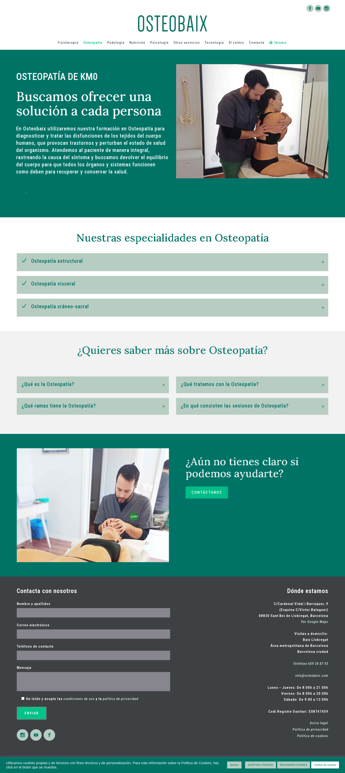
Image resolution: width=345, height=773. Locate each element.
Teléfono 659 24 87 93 (310, 663)
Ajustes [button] (234, 764)
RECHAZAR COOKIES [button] (293, 764)
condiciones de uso (79, 699)
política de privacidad (120, 699)
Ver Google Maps (314, 622)
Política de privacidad (310, 729)
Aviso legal (319, 723)
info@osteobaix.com (311, 675)
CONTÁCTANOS (280, 492)
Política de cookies (312, 736)
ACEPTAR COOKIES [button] (260, 764)
